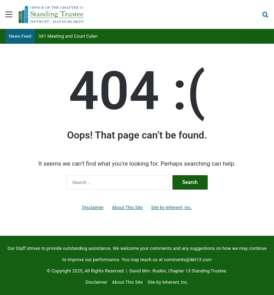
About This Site (127, 207)
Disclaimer (93, 207)
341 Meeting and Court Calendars (72, 36)
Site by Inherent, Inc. (171, 207)
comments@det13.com (188, 259)
